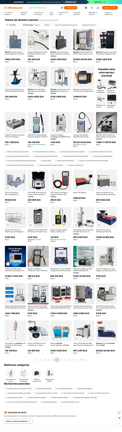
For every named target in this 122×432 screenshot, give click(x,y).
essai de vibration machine (14, 397)
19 (81, 360)
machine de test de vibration (64, 161)
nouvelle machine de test (75, 165)
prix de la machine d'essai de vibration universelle (93, 161)
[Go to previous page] (36, 360)
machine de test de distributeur (102, 156)
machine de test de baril (49, 402)
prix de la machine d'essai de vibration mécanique (20, 161)
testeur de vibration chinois (59, 397)
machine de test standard (64, 388)
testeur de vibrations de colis (69, 402)
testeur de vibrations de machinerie (43, 152)
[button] (62, 8)
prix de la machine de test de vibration (17, 156)
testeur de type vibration (84, 388)
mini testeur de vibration (43, 388)
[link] (119, 412)
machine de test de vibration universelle (84, 397)
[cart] (92, 8)
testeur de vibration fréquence (36, 397)
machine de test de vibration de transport (72, 152)
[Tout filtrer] (11, 25)
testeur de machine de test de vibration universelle (21, 402)
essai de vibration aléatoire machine (45, 393)
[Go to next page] (85, 360)
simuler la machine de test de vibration (45, 156)
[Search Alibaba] (44, 8)
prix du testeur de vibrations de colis (72, 393)
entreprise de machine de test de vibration (75, 156)
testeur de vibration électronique (98, 393)
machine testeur (45, 161)
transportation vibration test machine (100, 152)
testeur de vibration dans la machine (16, 152)
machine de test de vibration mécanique (18, 393)
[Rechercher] (70, 7)
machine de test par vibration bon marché (18, 388)
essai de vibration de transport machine (50, 165)
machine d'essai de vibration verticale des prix (19, 165)
